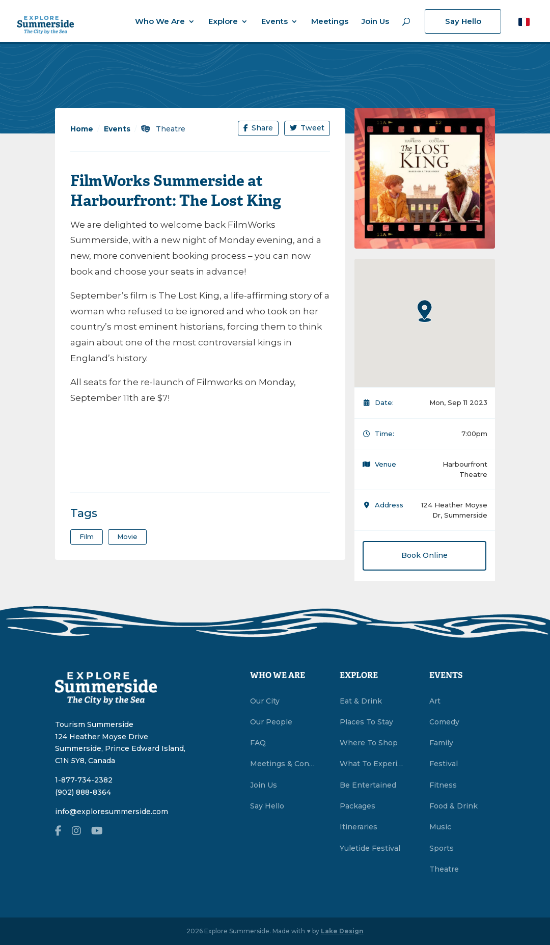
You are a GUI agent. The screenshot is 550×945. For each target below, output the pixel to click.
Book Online (424, 555)
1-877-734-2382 (84, 780)
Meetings (329, 22)
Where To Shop (369, 742)
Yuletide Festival (370, 848)
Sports (441, 848)
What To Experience (372, 763)
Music (440, 826)
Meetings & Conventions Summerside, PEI (283, 763)
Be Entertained (368, 785)
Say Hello (463, 21)
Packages (357, 806)
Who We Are (160, 22)
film (86, 536)
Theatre (163, 128)
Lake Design (342, 931)
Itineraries (358, 826)
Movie (127, 536)
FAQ (258, 742)
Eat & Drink (361, 701)
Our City (265, 701)
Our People (271, 721)
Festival (443, 763)
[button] (524, 21)
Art (435, 701)
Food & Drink (453, 806)
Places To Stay (366, 721)
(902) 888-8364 (83, 792)
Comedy (444, 721)
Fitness (443, 785)
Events (274, 22)
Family (441, 742)
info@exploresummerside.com (111, 811)
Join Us (375, 22)
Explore (223, 22)
